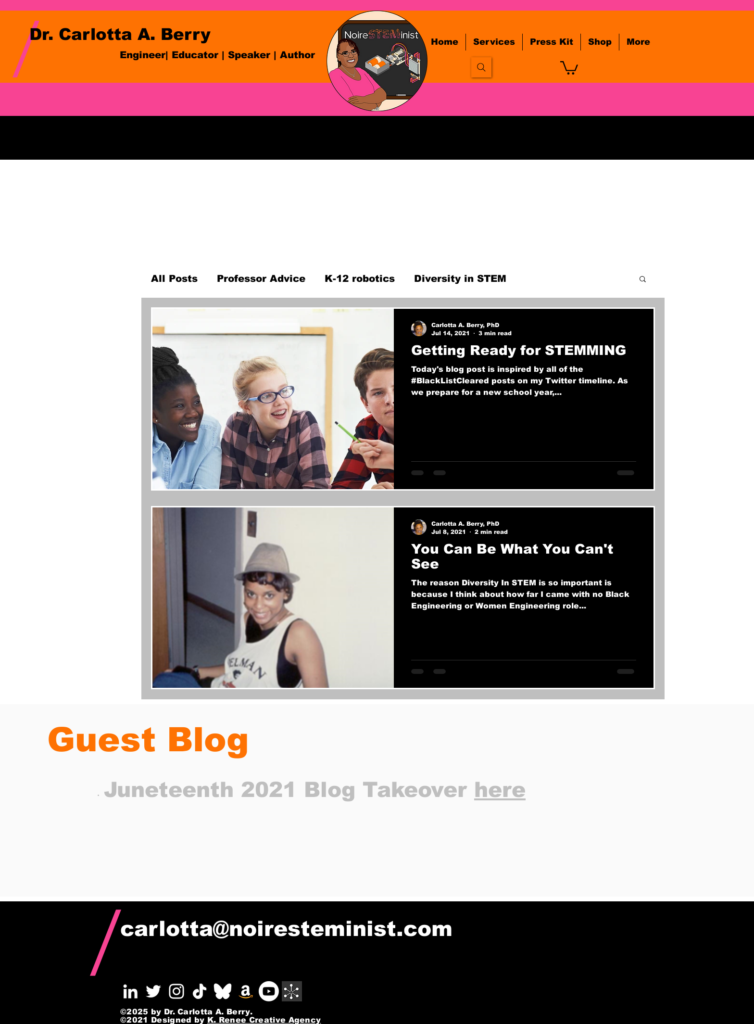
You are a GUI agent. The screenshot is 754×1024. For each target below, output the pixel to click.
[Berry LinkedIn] (130, 991)
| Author (294, 55)
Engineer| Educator (169, 55)
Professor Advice (261, 278)
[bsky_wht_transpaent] (223, 991)
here (500, 789)
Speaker (251, 55)
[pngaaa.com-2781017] (199, 991)
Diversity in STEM (460, 278)
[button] (569, 67)
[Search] (481, 67)
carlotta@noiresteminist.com (286, 928)
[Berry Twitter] (153, 991)
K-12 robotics (360, 278)
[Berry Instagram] (176, 991)
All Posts (174, 278)
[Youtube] (269, 991)
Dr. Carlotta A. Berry (120, 34)
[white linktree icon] (292, 991)
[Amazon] (246, 991)
